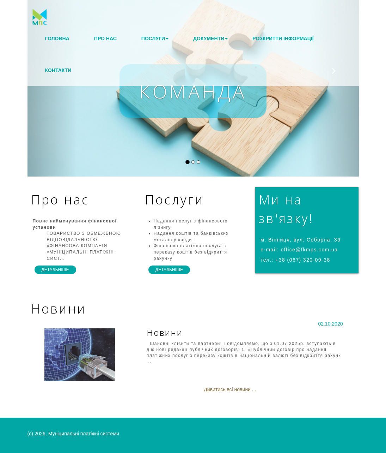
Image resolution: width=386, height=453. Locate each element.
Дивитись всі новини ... (230, 389)
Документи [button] (210, 38)
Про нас (105, 38)
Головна (57, 38)
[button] (52, 88)
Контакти (58, 70)
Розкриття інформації (282, 38)
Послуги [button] (155, 38)
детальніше (55, 269)
